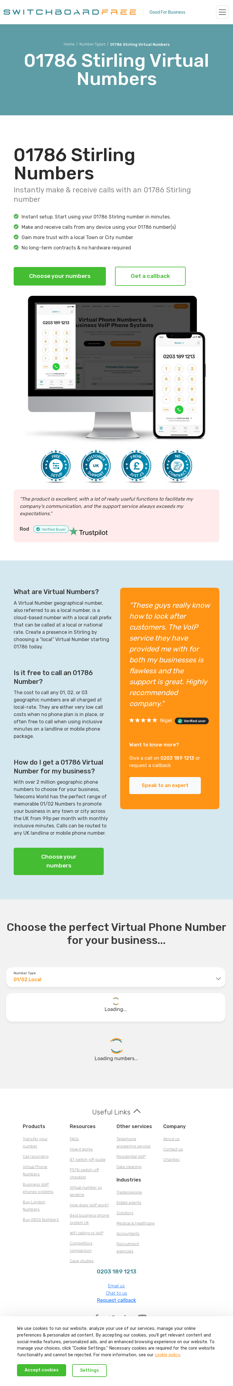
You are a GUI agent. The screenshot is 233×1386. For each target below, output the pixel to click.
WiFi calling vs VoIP (86, 1233)
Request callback (116, 1300)
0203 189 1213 (177, 758)
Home (69, 44)
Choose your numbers (59, 275)
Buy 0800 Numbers (41, 1219)
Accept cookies (42, 1370)
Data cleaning (128, 1167)
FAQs (74, 1139)
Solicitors (124, 1213)
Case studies (82, 1261)
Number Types (92, 44)
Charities (171, 1159)
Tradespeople (129, 1192)
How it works (81, 1149)
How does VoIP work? (89, 1205)
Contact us (173, 1149)
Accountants (128, 1233)
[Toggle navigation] (222, 12)
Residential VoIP (131, 1156)
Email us (116, 1286)
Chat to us (116, 1293)
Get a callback (150, 275)
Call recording (36, 1156)
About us (171, 1139)
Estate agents (128, 1202)
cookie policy (167, 1354)
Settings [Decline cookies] (89, 1370)
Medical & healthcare (135, 1223)
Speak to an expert (165, 785)
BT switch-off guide (88, 1159)
